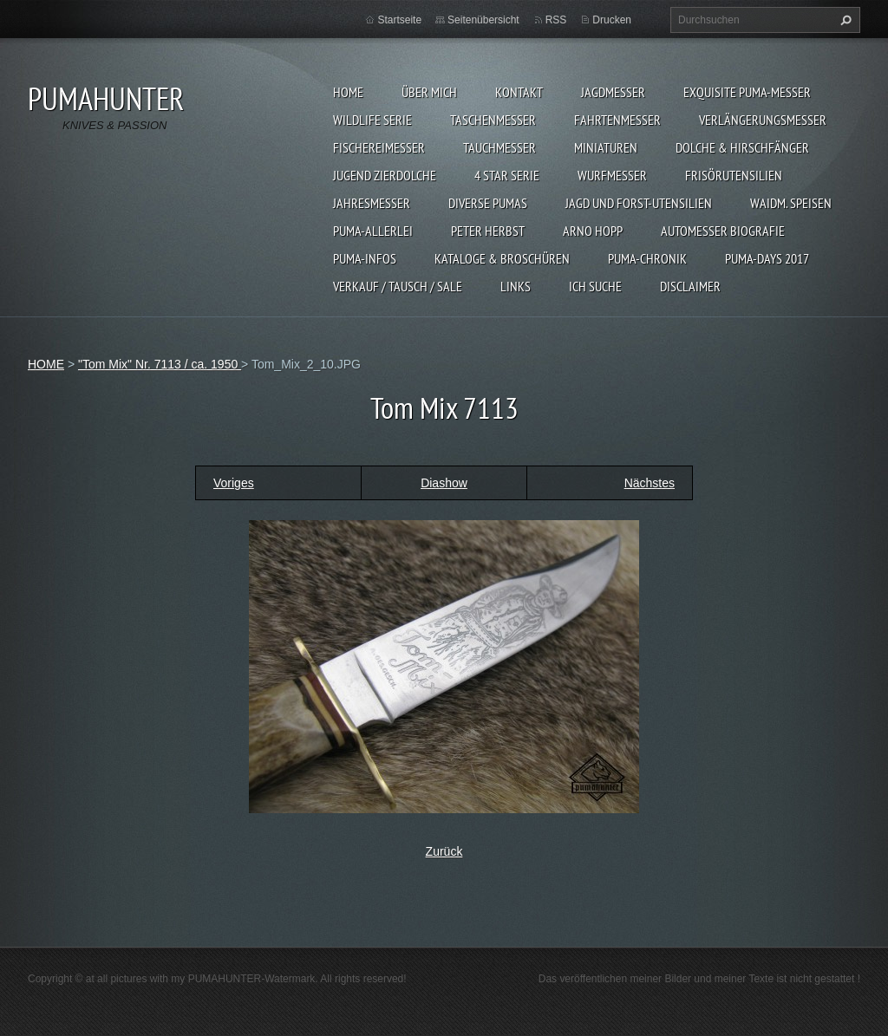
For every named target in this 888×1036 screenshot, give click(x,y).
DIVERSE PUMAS (487, 203)
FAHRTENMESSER (617, 119)
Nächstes (649, 483)
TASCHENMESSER (493, 119)
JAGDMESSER (613, 92)
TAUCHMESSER (499, 147)
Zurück (444, 851)
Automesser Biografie (723, 230)
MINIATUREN (605, 147)
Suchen (844, 20)
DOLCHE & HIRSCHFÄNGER (742, 147)
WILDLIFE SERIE (372, 119)
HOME (348, 92)
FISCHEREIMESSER (379, 147)
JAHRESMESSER (371, 203)
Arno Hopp (593, 230)
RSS (556, 20)
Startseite (399, 20)
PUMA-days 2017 (767, 258)
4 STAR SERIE (506, 175)
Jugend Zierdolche (384, 175)
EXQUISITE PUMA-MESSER (747, 92)
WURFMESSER (612, 175)
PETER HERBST (488, 230)
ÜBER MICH (429, 92)
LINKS (515, 286)
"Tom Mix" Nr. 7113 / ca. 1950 (159, 364)
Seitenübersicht (483, 20)
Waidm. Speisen (791, 203)
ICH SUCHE (595, 286)
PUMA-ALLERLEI (373, 230)
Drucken (611, 20)
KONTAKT (519, 92)
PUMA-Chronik (647, 258)
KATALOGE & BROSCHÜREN (502, 258)
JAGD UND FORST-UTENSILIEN (638, 203)
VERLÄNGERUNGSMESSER (762, 119)
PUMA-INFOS (364, 258)
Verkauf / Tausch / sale (397, 286)
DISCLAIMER (690, 286)
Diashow (444, 483)
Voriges (233, 483)
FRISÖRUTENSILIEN (733, 175)
